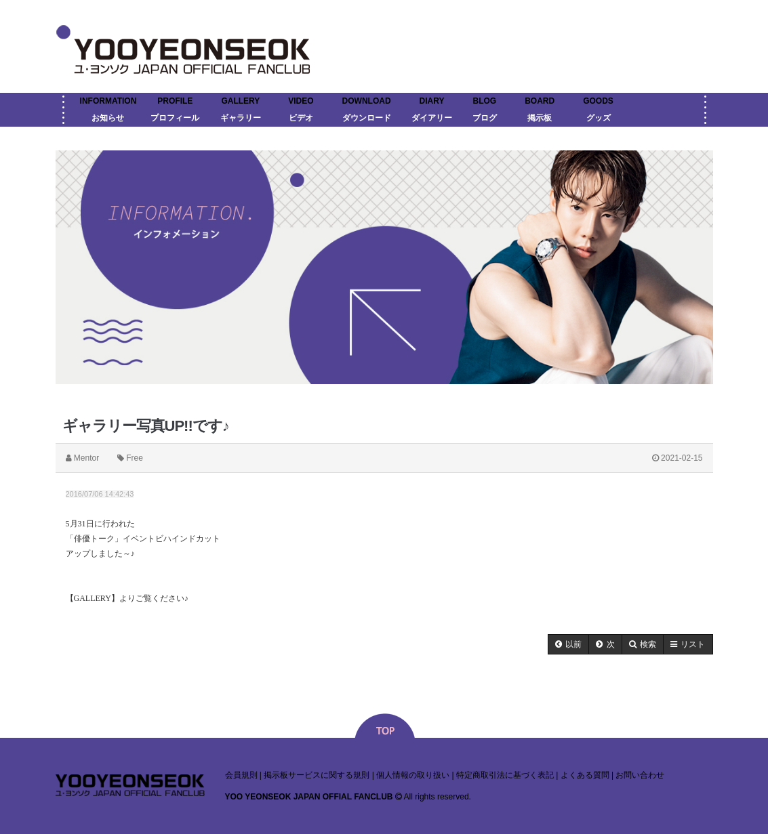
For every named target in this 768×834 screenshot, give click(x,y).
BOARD (539, 101)
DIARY (432, 101)
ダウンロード (366, 118)
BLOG (485, 101)
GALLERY (240, 101)
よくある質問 (585, 775)
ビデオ (301, 118)
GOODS (598, 101)
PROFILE (175, 101)
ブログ (484, 118)
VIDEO (300, 101)
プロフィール (174, 118)
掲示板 (539, 118)
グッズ (598, 118)
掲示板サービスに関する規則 (316, 775)
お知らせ (108, 118)
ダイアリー (431, 118)
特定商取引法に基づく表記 (505, 775)
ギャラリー (240, 118)
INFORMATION (108, 101)
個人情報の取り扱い (412, 775)
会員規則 (241, 775)
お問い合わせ (639, 775)
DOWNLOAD (366, 101)
